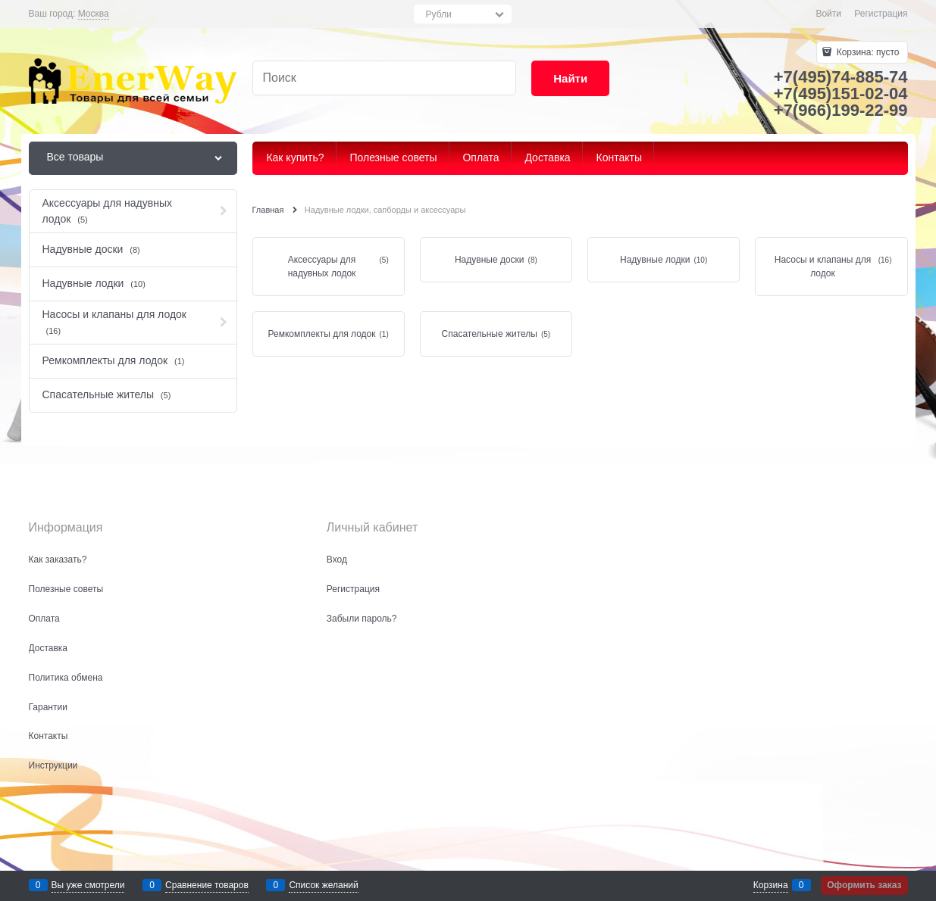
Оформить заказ (864, 885)
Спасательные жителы (489, 334)
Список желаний (323, 885)
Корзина (770, 885)
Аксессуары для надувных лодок (322, 266)
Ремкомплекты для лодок (322, 334)
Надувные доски (489, 259)
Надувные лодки (655, 259)
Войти (828, 13)
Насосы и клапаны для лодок (823, 266)
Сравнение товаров (207, 885)
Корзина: (866, 52)
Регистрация (880, 13)
